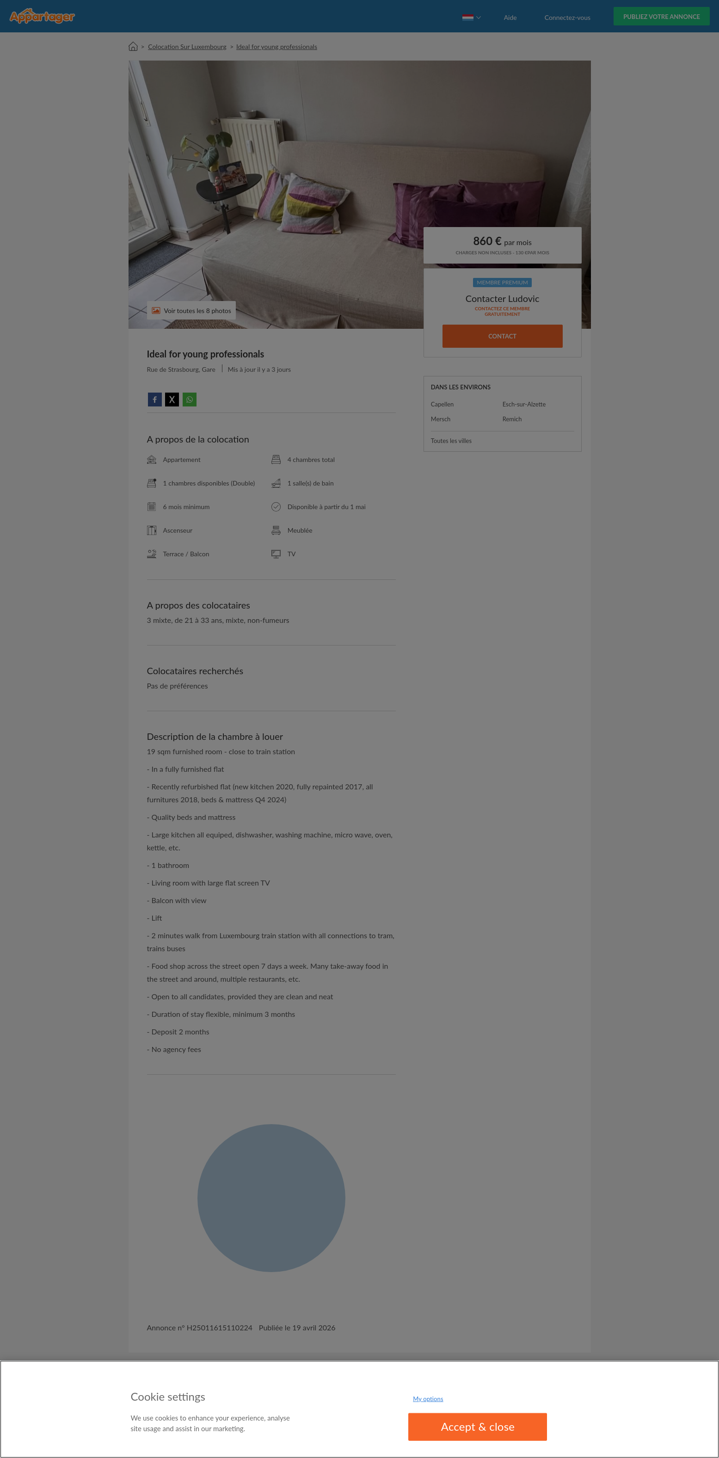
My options (428, 1399)
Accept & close (478, 1426)
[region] (359, 1409)
